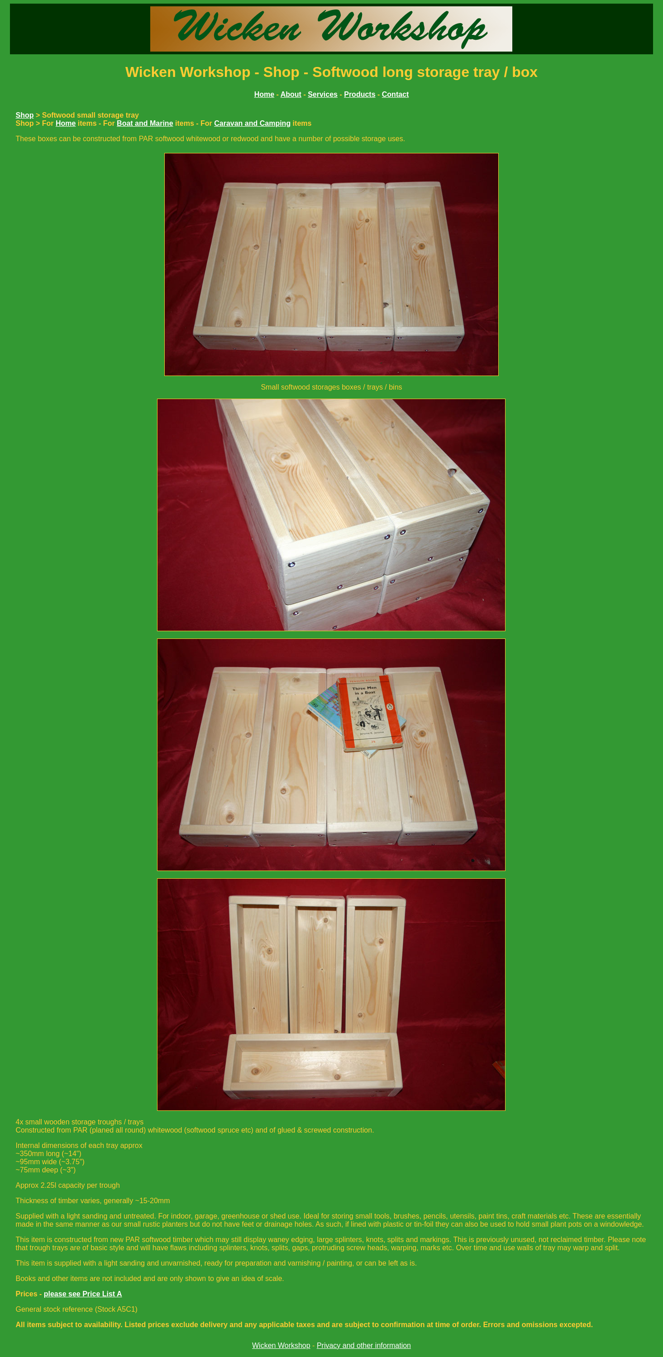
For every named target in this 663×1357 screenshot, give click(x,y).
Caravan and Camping (252, 123)
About (291, 94)
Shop (24, 115)
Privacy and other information (364, 1345)
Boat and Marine (145, 123)
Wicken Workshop (281, 1345)
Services (323, 94)
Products (359, 94)
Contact (395, 94)
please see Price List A (83, 1294)
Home (66, 123)
